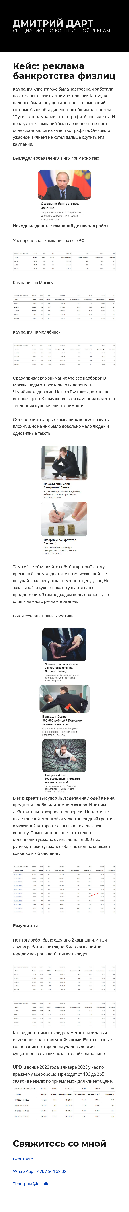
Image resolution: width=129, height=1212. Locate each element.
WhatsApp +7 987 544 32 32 (39, 1171)
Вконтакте (23, 1158)
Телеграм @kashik (31, 1183)
